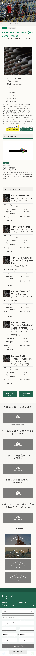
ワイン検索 (6, 23)
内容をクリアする (18, 651)
